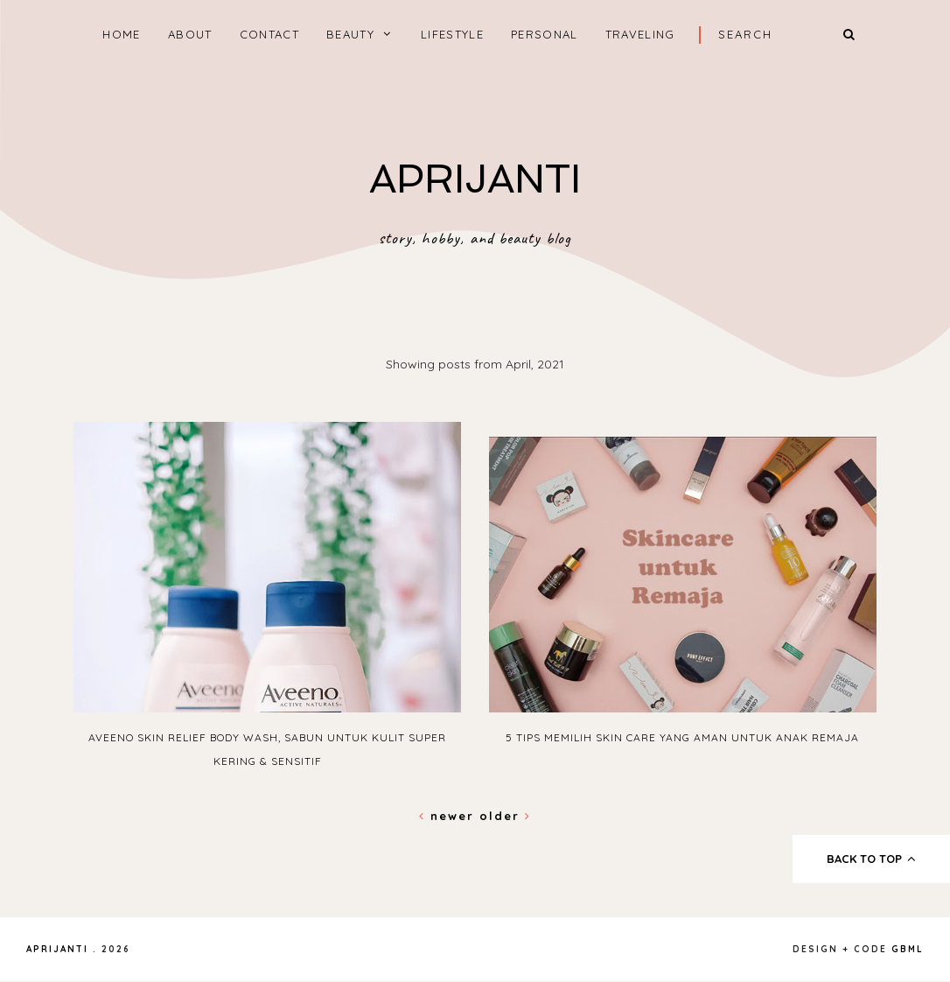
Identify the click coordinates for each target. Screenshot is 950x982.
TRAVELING (640, 34)
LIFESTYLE (452, 34)
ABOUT (190, 34)
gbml (907, 949)
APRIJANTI (475, 179)
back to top (872, 859)
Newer (449, 816)
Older (505, 816)
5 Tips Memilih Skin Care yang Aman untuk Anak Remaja (682, 737)
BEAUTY (350, 34)
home (121, 34)
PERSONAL (544, 34)
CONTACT (269, 34)
